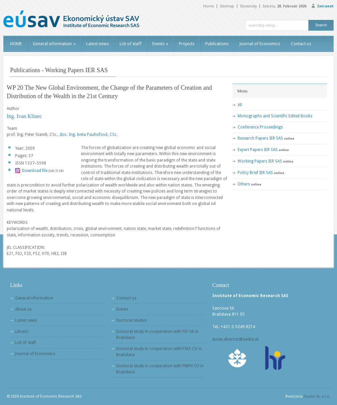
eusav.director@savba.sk (235, 339)
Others (244, 184)
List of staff (131, 43)
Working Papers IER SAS (260, 161)
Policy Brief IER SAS (255, 172)
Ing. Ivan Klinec (24, 116)
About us (23, 309)
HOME (16, 43)
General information (54, 43)
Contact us (301, 43)
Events (160, 43)
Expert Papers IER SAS (258, 149)
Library (21, 331)
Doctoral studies (131, 320)
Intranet (325, 6)
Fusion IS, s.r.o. (317, 396)
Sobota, (285, 6)
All (240, 105)
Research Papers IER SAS (260, 138)
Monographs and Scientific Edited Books (275, 116)
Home (208, 6)
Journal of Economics (259, 43)
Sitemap (227, 6)
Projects (186, 43)
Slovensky (248, 6)
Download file (35, 170)
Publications (216, 43)
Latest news (97, 43)
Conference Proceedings (260, 127)
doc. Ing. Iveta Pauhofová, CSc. (89, 134)
